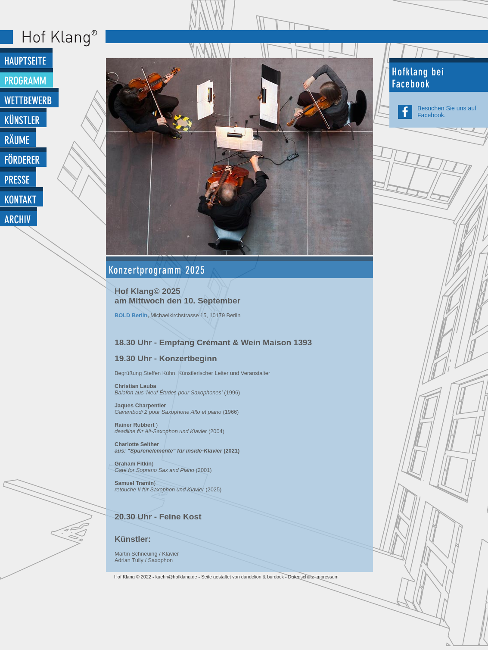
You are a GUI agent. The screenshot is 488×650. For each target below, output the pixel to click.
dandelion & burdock (262, 576)
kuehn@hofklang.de (176, 576)
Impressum (327, 576)
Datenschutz (301, 576)
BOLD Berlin (131, 315)
